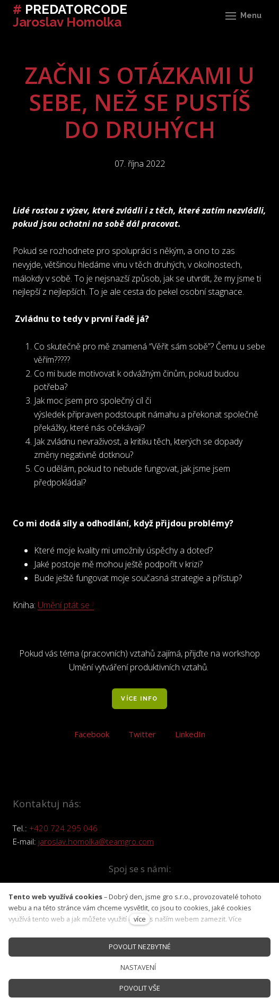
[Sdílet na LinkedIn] (190, 733)
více (140, 919)
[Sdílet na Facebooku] (91, 733)
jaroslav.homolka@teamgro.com (96, 841)
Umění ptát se (64, 605)
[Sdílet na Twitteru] (142, 733)
